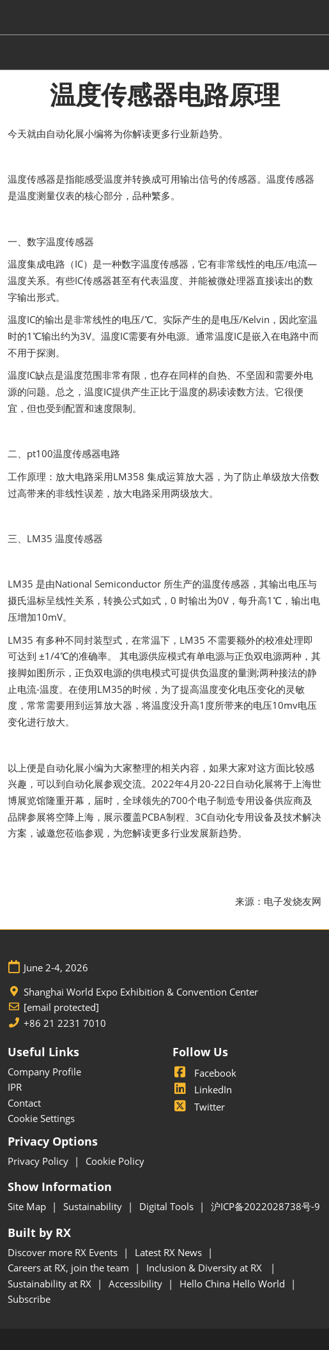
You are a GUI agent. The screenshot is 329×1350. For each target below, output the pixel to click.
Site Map (28, 1206)
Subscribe (29, 1299)
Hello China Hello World (233, 1283)
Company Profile (44, 1071)
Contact (24, 1102)
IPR (15, 1087)
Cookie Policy (115, 1161)
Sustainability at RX (51, 1283)
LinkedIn (202, 1089)
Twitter (198, 1106)
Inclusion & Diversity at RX (206, 1267)
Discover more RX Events (64, 1252)
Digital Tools (167, 1206)
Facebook (204, 1072)
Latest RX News (169, 1252)
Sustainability (94, 1206)
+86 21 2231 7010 (65, 1023)
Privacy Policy (39, 1161)
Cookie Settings (41, 1118)
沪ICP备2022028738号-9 (265, 1206)
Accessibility (137, 1283)
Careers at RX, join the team (70, 1267)
